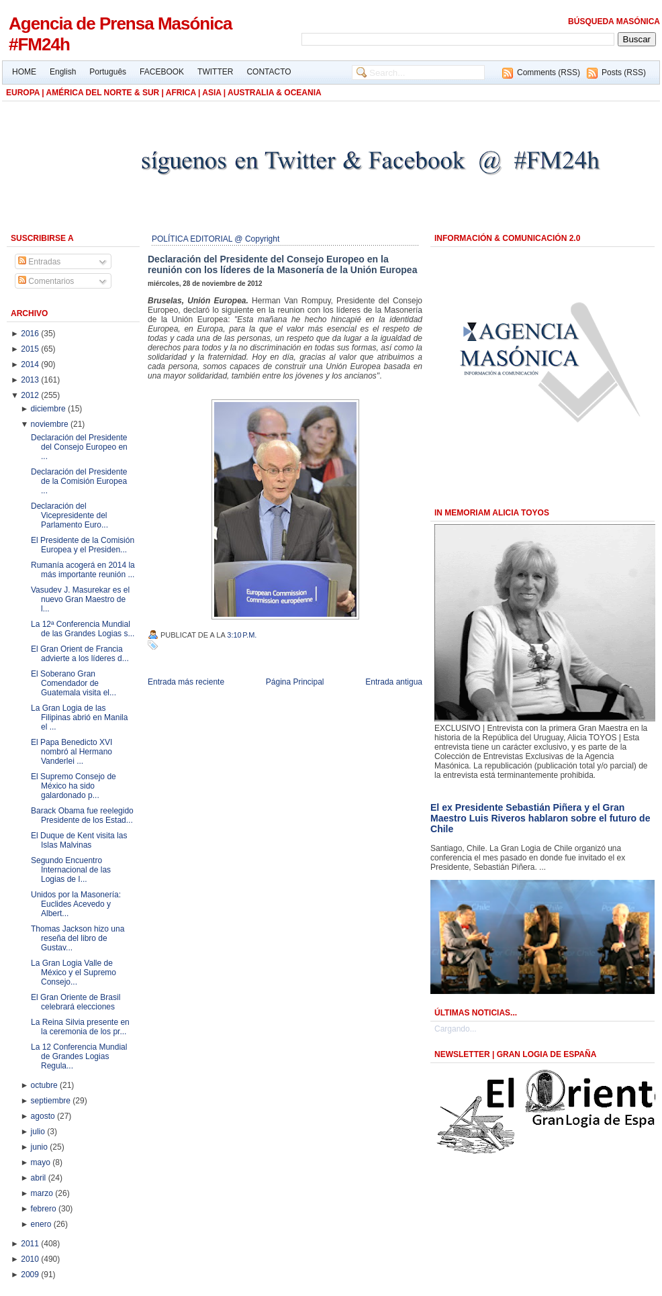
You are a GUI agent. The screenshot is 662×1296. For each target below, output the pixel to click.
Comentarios (46, 281)
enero (42, 1224)
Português (107, 72)
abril (39, 1178)
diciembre (49, 408)
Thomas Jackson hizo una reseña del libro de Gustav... (77, 938)
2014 (31, 364)
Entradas (39, 261)
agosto (44, 1116)
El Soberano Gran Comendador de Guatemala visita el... (73, 683)
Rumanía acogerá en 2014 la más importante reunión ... (83, 569)
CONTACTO (268, 72)
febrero (44, 1208)
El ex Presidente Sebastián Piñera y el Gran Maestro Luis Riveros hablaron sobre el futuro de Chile (540, 818)
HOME (24, 72)
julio (39, 1131)
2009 (31, 1274)
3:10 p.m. (241, 635)
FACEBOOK (162, 72)
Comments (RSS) (548, 72)
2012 (31, 395)
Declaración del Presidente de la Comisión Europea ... (79, 481)
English (63, 72)
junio (40, 1147)
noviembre (50, 424)
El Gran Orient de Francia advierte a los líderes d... (80, 653)
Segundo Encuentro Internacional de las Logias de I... (71, 870)
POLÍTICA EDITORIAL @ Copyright (215, 239)
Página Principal (295, 682)
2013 (31, 380)
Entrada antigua (393, 682)
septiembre (52, 1100)
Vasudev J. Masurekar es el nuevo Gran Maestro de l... (80, 599)
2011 (31, 1243)
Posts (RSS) (624, 72)
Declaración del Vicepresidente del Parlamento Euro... (69, 515)
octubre (45, 1085)
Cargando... (455, 1029)
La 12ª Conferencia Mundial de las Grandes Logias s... (82, 628)
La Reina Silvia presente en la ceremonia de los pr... (80, 1026)
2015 (31, 349)
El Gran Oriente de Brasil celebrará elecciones (75, 1002)
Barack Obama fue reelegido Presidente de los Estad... (82, 815)
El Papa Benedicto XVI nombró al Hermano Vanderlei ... (71, 752)
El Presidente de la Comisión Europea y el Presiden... (82, 545)
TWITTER (215, 72)
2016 (31, 333)
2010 (31, 1259)
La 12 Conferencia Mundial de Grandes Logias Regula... (79, 1056)
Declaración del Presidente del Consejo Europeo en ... (79, 447)
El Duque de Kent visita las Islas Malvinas (79, 840)
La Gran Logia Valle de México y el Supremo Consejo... (73, 972)
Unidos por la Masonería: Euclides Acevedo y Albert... (76, 904)
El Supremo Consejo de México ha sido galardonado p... (73, 786)
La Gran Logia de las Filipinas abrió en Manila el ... (79, 717)
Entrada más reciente (186, 682)
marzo (43, 1193)
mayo (42, 1162)
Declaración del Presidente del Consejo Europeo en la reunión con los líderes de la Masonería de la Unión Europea (282, 264)
